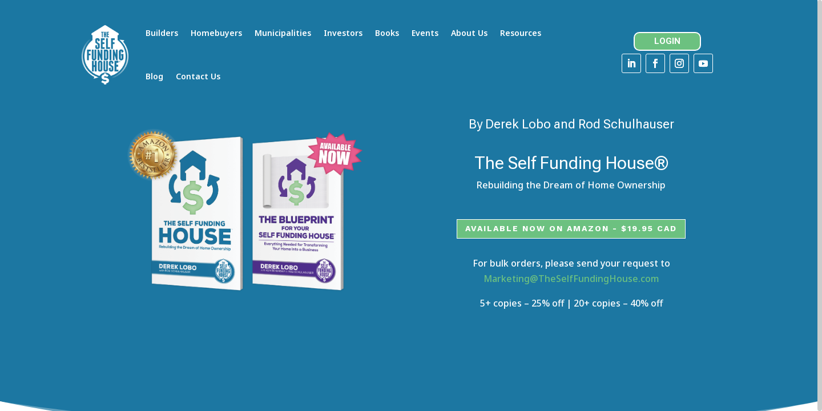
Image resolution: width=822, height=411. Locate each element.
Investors (343, 32)
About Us (470, 32)
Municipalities (283, 32)
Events (425, 32)
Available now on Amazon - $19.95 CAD (571, 240)
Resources (521, 32)
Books (388, 32)
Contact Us (198, 76)
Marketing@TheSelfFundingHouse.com (571, 291)
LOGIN (671, 41)
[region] (411, 205)
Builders (162, 32)
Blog (155, 76)
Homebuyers (217, 32)
